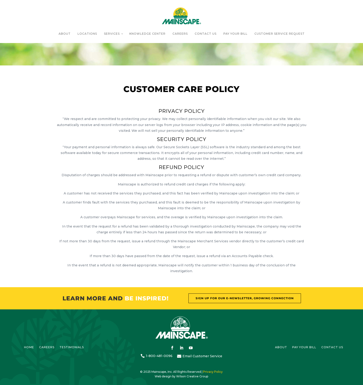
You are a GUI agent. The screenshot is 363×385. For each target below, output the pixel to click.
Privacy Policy (213, 371)
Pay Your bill (304, 347)
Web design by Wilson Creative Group (181, 376)
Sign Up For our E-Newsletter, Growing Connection (245, 298)
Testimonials (71, 347)
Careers (46, 347)
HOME (29, 347)
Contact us (332, 347)
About (281, 347)
